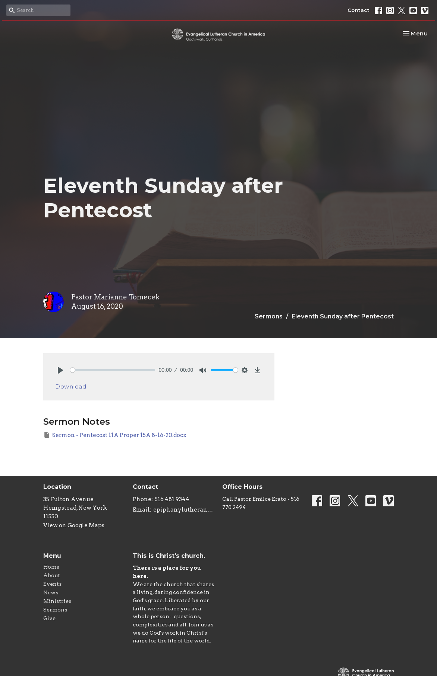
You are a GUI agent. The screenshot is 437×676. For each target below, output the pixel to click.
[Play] (60, 370)
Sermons (269, 316)
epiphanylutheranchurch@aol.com (184, 509)
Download (70, 386)
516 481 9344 (172, 499)
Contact (359, 10)
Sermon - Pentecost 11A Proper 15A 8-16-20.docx (114, 434)
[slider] (112, 370)
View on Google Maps (73, 525)
